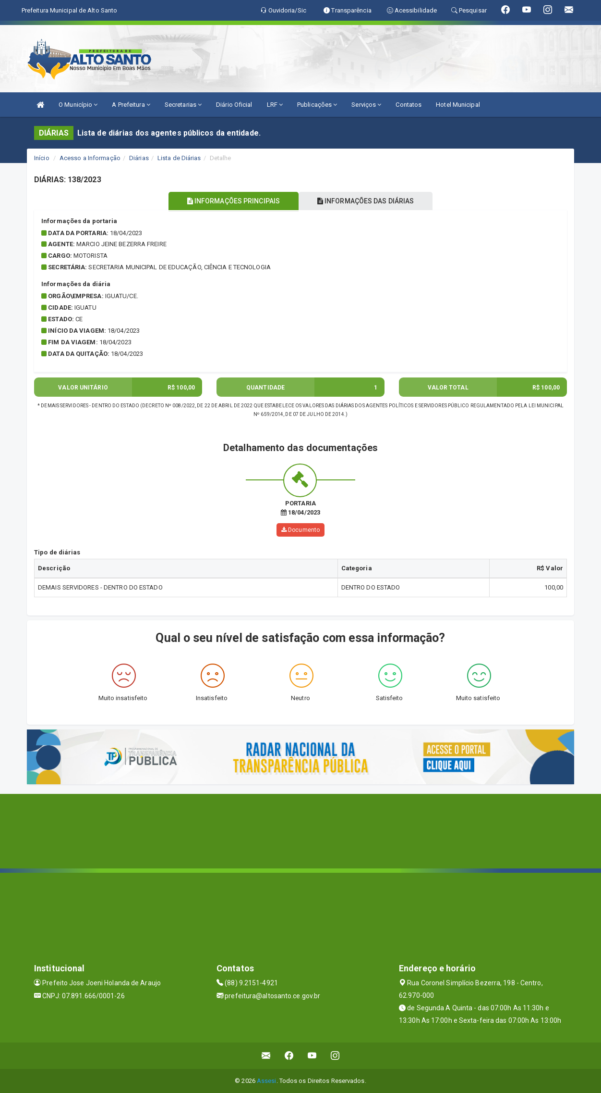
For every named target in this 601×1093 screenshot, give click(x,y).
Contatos (408, 104)
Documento (300, 530)
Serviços (366, 104)
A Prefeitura (131, 104)
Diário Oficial (234, 104)
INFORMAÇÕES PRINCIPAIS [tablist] (232, 201)
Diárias (139, 158)
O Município (78, 104)
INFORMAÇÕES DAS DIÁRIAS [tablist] (367, 201)
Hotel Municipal (458, 104)
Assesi (266, 1080)
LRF (275, 104)
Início (41, 158)
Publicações (317, 104)
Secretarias (183, 104)
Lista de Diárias (179, 158)
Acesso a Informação (90, 158)
